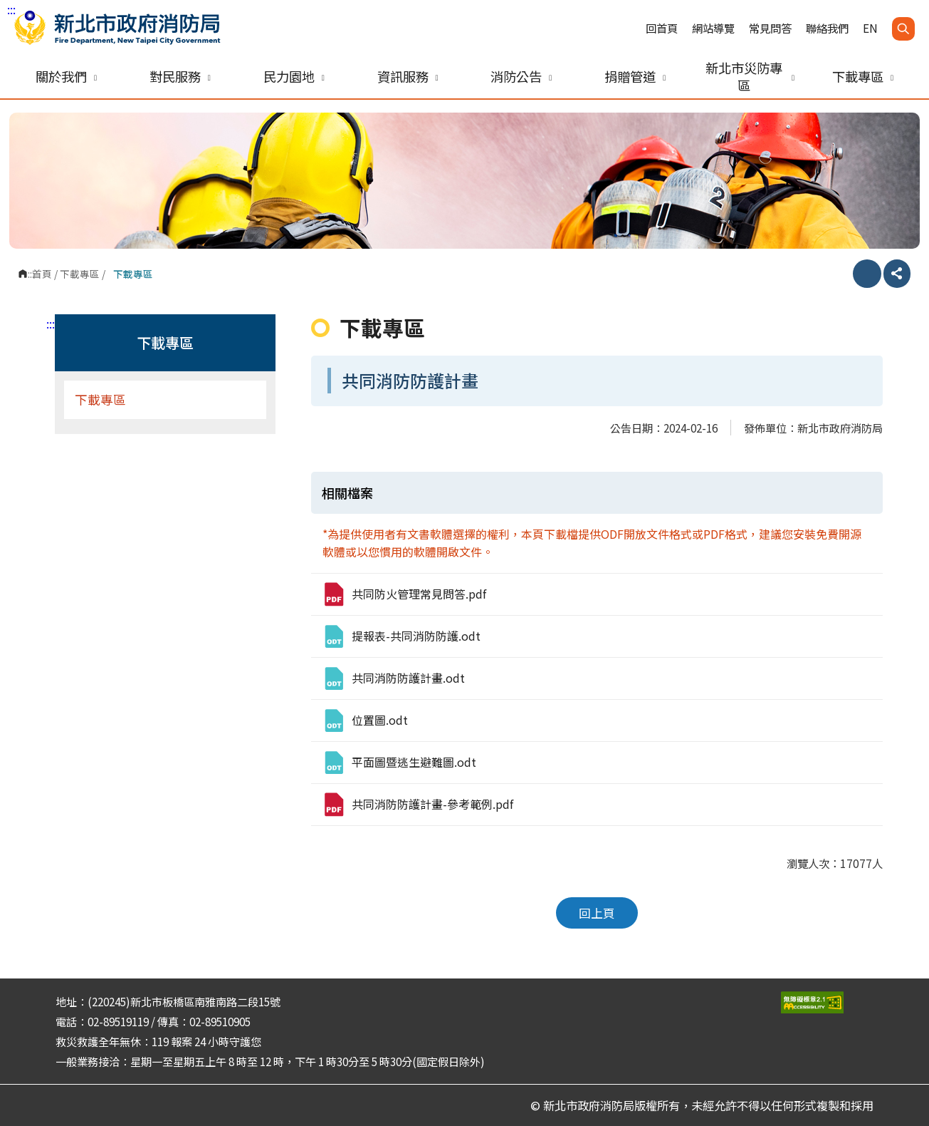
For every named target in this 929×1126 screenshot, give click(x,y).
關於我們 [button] (66, 76)
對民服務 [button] (180, 76)
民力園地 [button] (294, 76)
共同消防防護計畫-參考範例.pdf (417, 804)
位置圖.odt (365, 720)
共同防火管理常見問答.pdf (404, 594)
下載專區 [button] (862, 76)
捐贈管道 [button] (635, 76)
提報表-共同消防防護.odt (401, 636)
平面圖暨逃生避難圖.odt (399, 762)
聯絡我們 (827, 28)
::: (11, 9)
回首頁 (662, 28)
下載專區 (80, 274)
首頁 (42, 274)
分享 (897, 274)
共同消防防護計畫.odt (393, 678)
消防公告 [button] (521, 76)
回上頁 (597, 912)
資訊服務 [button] (408, 76)
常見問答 (770, 28)
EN (870, 28)
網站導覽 (713, 28)
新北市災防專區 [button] (749, 76)
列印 (867, 274)
